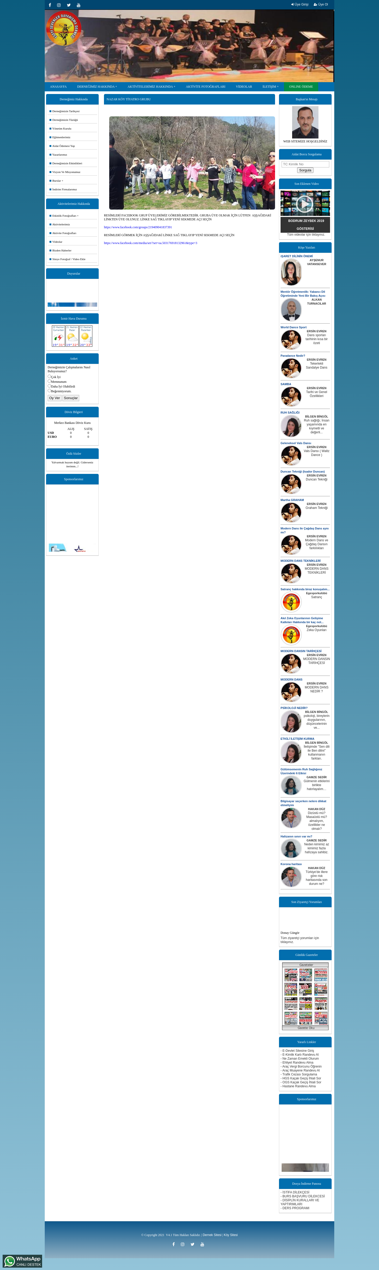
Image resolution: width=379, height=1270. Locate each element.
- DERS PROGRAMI (295, 1208)
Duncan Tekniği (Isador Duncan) (303, 471)
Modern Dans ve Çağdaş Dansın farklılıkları (316, 544)
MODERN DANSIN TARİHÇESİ (301, 651)
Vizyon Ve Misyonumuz (65, 171)
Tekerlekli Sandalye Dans (316, 365)
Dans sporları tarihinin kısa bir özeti (317, 339)
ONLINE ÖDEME (301, 86)
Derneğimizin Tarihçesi (64, 111)
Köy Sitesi (231, 1235)
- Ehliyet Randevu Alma (297, 1062)
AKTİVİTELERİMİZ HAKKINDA (150, 86)
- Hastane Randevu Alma (298, 1086)
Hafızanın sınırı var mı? (296, 836)
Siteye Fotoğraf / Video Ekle (67, 259)
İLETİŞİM (269, 86)
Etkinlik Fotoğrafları (62, 215)
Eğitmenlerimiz (59, 137)
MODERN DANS (291, 679)
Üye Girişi (299, 4)
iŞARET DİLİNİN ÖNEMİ (297, 256)
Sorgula (305, 170)
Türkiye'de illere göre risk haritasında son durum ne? (317, 878)
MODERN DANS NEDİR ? (316, 689)
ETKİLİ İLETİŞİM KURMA (297, 738)
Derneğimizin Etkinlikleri (65, 163)
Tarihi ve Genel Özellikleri (316, 394)
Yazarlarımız (58, 154)
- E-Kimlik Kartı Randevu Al (300, 1054)
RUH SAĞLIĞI (290, 412)
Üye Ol (321, 4)
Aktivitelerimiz (59, 224)
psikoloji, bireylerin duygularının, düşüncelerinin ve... (317, 722)
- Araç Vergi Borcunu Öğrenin (301, 1066)
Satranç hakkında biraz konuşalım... (305, 589)
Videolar (55, 241)
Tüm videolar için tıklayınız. (306, 234)
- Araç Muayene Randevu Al (300, 1070)
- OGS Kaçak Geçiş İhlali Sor (301, 1082)
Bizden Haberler (60, 250)
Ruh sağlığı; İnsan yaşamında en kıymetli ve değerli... (317, 426)
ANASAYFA (58, 86)
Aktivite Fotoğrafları (62, 233)
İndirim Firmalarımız (63, 189)
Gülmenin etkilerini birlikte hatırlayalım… (317, 785)
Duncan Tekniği (316, 479)
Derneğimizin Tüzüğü (63, 119)
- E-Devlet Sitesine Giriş (297, 1051)
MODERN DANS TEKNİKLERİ (301, 560)
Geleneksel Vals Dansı (296, 443)
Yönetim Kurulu (60, 128)
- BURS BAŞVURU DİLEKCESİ (303, 1196)
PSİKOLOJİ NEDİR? (294, 708)
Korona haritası (291, 864)
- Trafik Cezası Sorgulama (299, 1074)
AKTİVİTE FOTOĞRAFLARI (205, 86)
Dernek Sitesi (212, 1235)
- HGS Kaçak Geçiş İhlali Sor (301, 1078)
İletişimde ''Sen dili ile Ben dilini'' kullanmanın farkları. (317, 752)
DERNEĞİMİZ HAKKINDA (95, 86)
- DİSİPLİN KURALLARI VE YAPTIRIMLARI (300, 1202)
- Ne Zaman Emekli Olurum (300, 1058)
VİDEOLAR (244, 86)
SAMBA (286, 384)
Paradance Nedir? (293, 355)
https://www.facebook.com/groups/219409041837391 (138, 227)
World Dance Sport (294, 327)
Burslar (55, 180)
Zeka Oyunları (316, 630)
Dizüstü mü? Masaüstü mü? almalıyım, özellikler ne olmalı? (316, 821)
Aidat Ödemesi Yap (62, 145)
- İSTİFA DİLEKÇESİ (295, 1192)
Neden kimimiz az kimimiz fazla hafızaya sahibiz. (316, 848)
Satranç (316, 597)
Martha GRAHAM (292, 500)
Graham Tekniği (317, 508)
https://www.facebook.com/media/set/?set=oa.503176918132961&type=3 (150, 243)
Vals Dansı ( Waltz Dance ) (316, 453)
